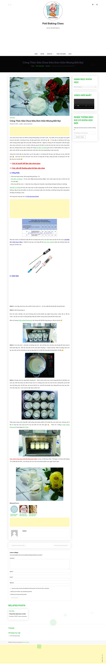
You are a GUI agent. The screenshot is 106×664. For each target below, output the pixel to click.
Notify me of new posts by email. (19, 594)
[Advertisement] (53, 40)
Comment (12, 558)
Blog (70, 54)
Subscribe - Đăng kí (80, 137)
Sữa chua (12, 117)
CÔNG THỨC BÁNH (61, 54)
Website (12, 582)
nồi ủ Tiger (25, 427)
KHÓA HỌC (49, 54)
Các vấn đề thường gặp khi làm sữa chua (28, 168)
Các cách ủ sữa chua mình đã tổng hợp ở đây (23, 459)
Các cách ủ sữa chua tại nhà (60, 545)
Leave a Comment (28, 124)
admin (21, 124)
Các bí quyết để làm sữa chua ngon (26, 163)
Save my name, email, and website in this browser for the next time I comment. (30, 588)
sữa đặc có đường (41, 147)
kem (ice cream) (49, 242)
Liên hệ (42, 54)
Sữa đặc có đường (16, 179)
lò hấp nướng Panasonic (25, 320)
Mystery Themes (25, 642)
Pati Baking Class (53, 23)
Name (11, 571)
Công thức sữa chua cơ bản (18, 545)
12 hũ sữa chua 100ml (32, 196)
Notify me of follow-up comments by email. (21, 591)
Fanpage (11, 628)
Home (36, 54)
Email (11, 577)
